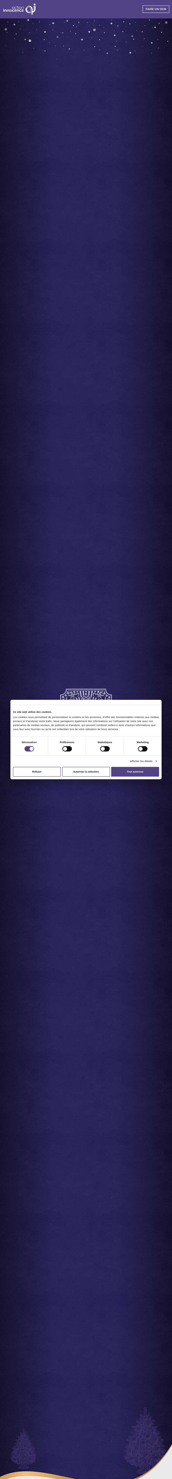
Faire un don (156, 9)
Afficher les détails (141, 761)
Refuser (37, 771)
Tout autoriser (135, 771)
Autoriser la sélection (86, 771)
